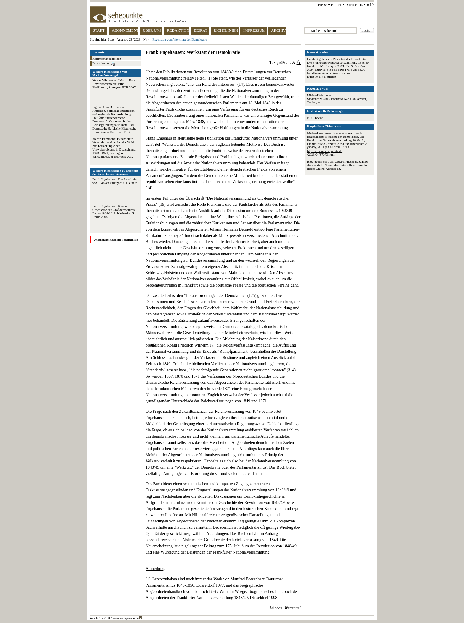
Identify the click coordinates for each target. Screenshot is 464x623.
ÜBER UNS (152, 30)
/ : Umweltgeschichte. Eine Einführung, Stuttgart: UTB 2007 (114, 83)
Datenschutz (354, 5)
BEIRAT (200, 30)
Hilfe (370, 5)
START (98, 30)
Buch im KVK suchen (321, 76)
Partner (336, 5)
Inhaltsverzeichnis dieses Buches (328, 73)
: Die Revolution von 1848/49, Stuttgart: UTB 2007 (115, 181)
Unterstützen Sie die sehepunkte (116, 239)
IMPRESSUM (254, 30)
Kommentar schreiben (106, 58)
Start (111, 39)
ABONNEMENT (125, 30)
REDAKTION (178, 30)
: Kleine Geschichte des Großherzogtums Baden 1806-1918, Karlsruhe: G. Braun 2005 (113, 211)
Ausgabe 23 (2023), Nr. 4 (133, 39)
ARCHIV (278, 30)
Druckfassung (103, 64)
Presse (322, 5)
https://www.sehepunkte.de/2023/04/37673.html (324, 152)
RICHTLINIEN (226, 30)
